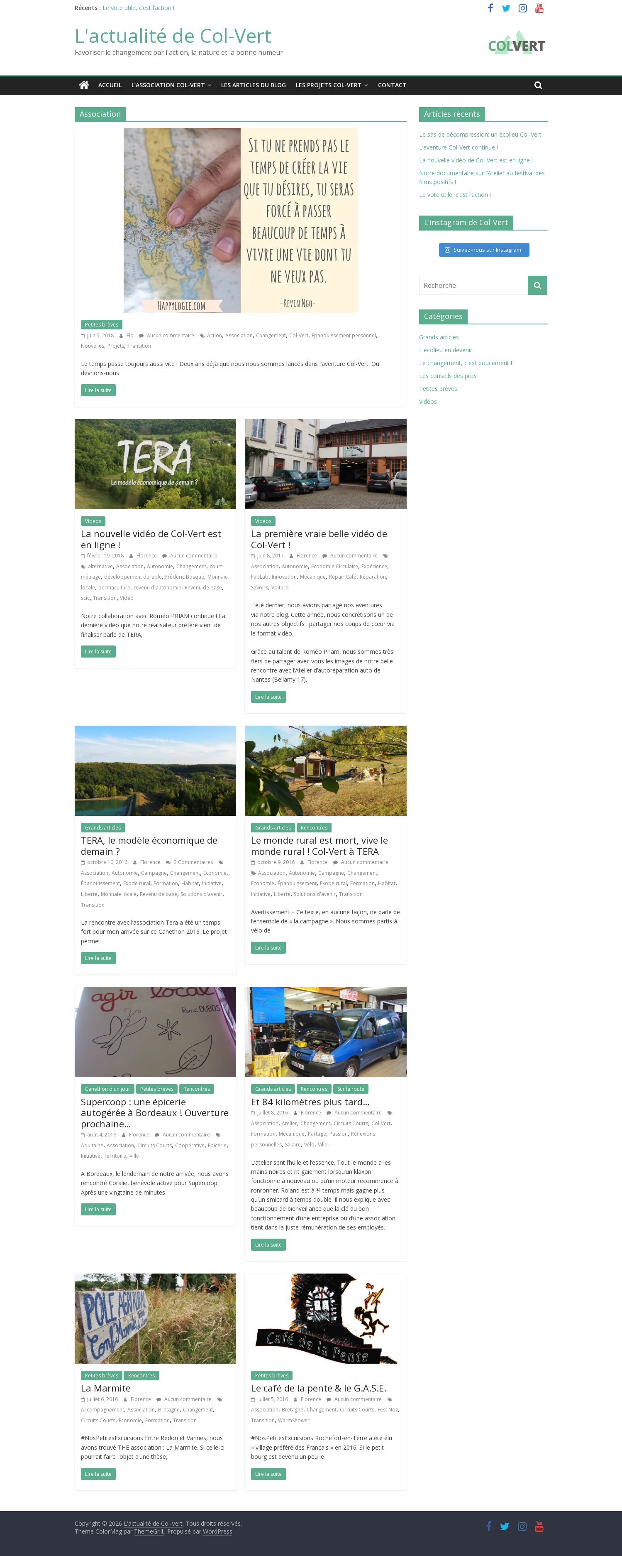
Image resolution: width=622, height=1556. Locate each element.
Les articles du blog (253, 85)
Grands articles (103, 827)
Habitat (190, 883)
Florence (147, 555)
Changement (271, 335)
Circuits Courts (154, 1145)
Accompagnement (102, 1409)
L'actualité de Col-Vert (173, 35)
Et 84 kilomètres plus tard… (310, 1101)
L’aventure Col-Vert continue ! (458, 147)
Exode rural (136, 883)
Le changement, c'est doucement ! (465, 362)
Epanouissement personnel (344, 335)
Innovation (284, 576)
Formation (166, 883)
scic (85, 597)
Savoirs (259, 587)
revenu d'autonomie (157, 587)
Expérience (374, 565)
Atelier (289, 1123)
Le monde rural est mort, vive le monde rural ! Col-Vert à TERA (319, 845)
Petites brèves (101, 324)
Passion (338, 1133)
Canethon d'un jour (107, 1088)
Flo (131, 335)
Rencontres (314, 827)
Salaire (293, 1144)
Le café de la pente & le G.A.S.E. (318, 1387)
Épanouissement (100, 883)
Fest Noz (388, 1409)
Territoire (115, 1155)
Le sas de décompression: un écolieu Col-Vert (480, 134)
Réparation (373, 576)
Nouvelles (92, 345)
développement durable (133, 576)
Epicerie (217, 1145)
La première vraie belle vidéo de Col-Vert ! (319, 538)
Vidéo (127, 597)
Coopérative (190, 1145)
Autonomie (160, 565)
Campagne (154, 872)
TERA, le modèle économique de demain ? (149, 845)
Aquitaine (92, 1145)
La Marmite (106, 1387)
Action (214, 335)
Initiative (212, 883)
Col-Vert (298, 335)
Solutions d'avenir (201, 893)
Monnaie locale (119, 893)
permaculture (114, 587)
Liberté (89, 893)
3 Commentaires (189, 861)
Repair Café (342, 576)
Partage (317, 1133)
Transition (139, 345)
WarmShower (294, 1419)
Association (239, 335)
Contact (392, 85)
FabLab (259, 576)
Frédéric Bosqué (184, 576)
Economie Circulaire (334, 565)
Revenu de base (203, 587)
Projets (115, 345)
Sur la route (350, 1088)
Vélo (309, 1144)
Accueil (110, 85)
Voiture (279, 587)
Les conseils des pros (448, 375)
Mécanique (313, 576)
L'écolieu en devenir (445, 349)
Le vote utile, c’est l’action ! (138, 8)
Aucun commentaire (166, 335)
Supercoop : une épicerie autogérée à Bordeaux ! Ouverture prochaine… (155, 1112)
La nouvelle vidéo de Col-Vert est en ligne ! (151, 538)
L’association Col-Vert (168, 85)
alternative (100, 565)
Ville (134, 1155)
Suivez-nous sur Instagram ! (484, 249)
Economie (215, 872)
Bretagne (169, 1409)
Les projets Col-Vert (329, 85)
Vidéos (93, 520)
